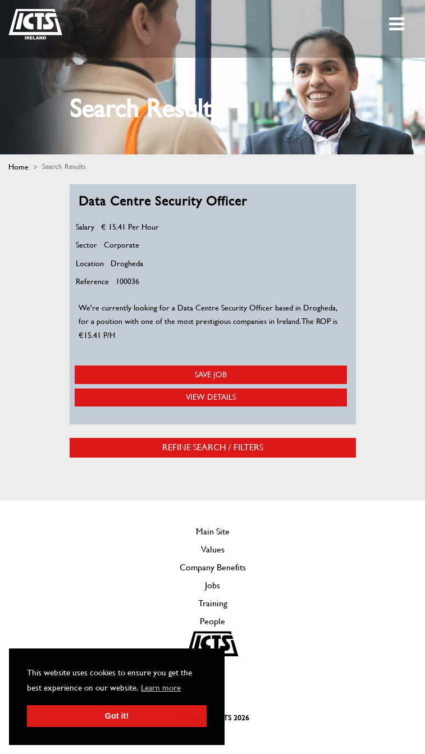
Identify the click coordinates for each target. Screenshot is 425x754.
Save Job (211, 374)
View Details (211, 396)
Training (212, 603)
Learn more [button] (161, 688)
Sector (86, 244)
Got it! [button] (117, 715)
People (212, 621)
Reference (92, 281)
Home (18, 166)
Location (90, 263)
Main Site (213, 531)
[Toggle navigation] (398, 24)
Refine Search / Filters (212, 447)
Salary (85, 226)
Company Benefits (213, 567)
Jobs (212, 585)
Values (213, 549)
